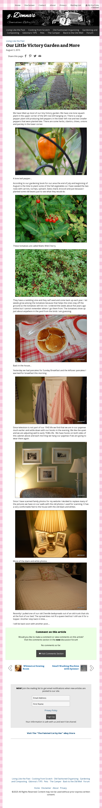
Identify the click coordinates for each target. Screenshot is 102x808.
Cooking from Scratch (39, 29)
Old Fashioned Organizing (66, 29)
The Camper (55, 781)
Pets (46, 781)
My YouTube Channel (92, 6)
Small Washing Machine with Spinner (65, 667)
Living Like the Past (15, 29)
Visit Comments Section (50, 653)
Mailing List (76, 5)
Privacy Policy (51, 710)
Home (17, 5)
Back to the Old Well (72, 781)
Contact (42, 5)
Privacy (63, 5)
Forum (86, 781)
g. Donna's (21, 15)
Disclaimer (30, 5)
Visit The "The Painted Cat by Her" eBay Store (51, 733)
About (53, 5)
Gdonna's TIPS (35, 781)
